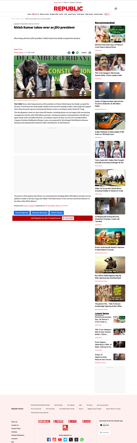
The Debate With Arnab (66, 409)
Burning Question (102, 405)
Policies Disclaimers (17, 435)
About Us (14, 422)
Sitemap (14, 432)
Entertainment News (101, 253)
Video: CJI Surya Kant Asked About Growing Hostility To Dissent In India (109, 189)
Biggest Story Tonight (94, 409)
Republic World (58, 2)
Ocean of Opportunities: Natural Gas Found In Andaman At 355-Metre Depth (109, 103)
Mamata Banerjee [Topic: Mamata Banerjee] (39, 213)
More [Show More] (107, 14)
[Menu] (115, 8)
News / (13, 19)
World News (99, 166)
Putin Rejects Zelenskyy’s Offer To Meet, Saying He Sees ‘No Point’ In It (104, 346)
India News (98, 50)
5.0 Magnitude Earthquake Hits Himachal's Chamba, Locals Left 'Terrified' (107, 219)
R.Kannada (79, 2)
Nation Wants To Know (113, 409)
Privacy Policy (15, 429)
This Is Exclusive (36, 409)
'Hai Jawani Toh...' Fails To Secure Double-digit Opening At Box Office (108, 305)
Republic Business (100, 109)
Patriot (81, 409)
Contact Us (15, 425)
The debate (70, 405)
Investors (14, 439)
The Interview (50, 409)
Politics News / (20, 19)
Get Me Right (58, 405)
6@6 (80, 405)
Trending (89, 405)
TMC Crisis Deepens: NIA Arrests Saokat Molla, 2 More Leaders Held (108, 74)
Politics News (18, 52)
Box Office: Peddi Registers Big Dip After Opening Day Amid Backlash (108, 276)
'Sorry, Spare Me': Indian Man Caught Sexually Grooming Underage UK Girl (109, 161)
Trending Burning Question (39, 413)
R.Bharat (65, 2)
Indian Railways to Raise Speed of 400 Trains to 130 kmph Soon (109, 133)
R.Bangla (72, 2)
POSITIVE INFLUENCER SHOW (40, 405)
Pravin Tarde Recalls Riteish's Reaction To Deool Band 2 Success (109, 248)
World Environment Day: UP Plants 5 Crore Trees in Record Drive (109, 46)
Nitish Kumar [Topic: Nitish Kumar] (56, 213)
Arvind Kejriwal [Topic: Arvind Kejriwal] (21, 213)
